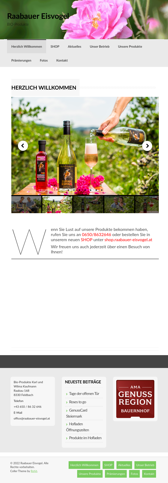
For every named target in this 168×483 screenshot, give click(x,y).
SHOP (54, 46)
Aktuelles (74, 46)
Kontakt (62, 60)
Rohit (34, 471)
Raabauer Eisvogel (38, 16)
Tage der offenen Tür (84, 393)
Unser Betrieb (99, 46)
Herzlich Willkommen (26, 46)
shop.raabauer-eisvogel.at (128, 239)
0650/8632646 (96, 234)
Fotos (44, 60)
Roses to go (77, 401)
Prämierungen (21, 60)
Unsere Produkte (130, 46)
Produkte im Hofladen (85, 437)
